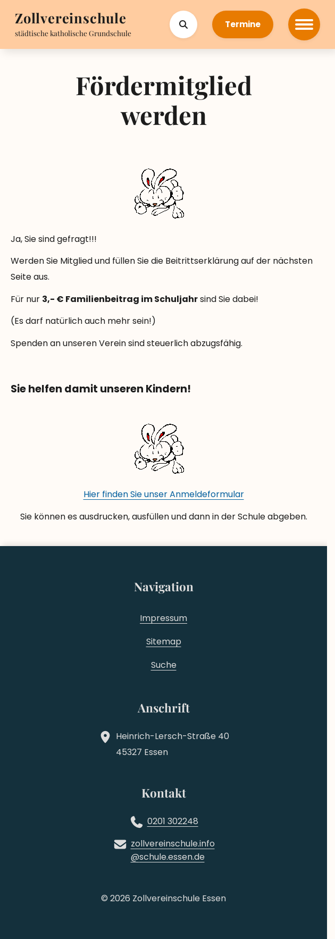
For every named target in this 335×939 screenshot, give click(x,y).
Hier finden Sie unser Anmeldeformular (163, 494)
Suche (164, 665)
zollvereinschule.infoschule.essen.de (173, 850)
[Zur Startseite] (71, 19)
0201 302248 (172, 821)
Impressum (163, 618)
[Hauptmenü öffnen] (304, 24)
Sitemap (163, 641)
